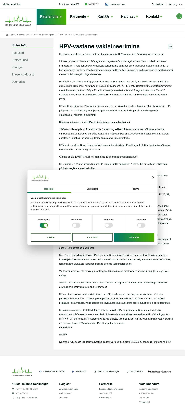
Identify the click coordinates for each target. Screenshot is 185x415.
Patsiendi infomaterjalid (43, 35)
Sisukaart (159, 4)
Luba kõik (134, 237)
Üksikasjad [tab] (92, 189)
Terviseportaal (115, 4)
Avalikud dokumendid (68, 389)
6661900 (75, 4)
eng (175, 4)
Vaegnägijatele (12, 4)
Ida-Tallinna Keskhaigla (53, 371)
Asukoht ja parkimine (148, 389)
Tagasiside (144, 397)
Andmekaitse (65, 393)
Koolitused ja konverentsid (111, 389)
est (170, 4)
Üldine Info (62, 35)
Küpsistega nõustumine (160, 371)
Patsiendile (24, 35)
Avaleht (12, 35)
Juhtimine (63, 397)
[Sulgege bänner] (153, 177)
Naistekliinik (81, 371)
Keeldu (50, 237)
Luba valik (92, 237)
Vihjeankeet (144, 402)
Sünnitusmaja (136, 371)
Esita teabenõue (146, 393)
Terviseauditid (105, 393)
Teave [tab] (136, 189)
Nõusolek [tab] (49, 189)
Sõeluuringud (105, 397)
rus (180, 4)
